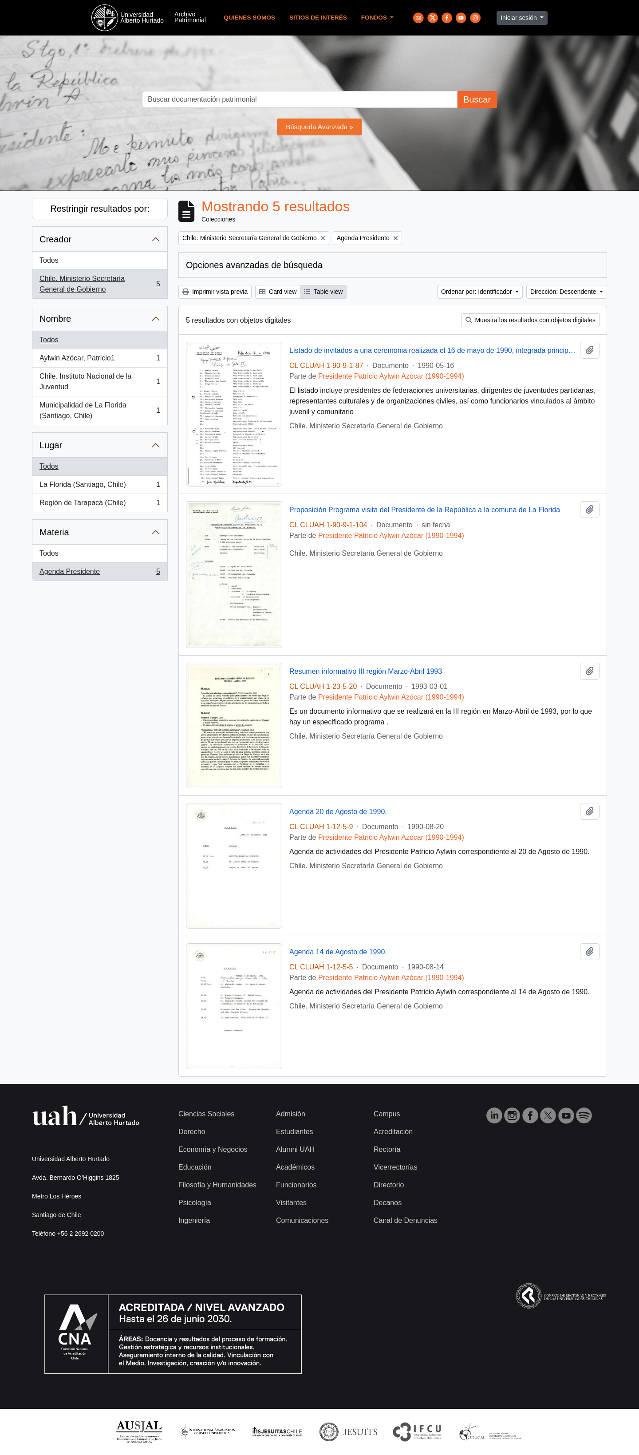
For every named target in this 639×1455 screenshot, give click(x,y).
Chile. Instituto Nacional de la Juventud (99, 381)
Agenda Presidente (99, 573)
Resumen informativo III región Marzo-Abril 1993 (365, 671)
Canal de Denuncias (406, 1220)
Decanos (388, 1202)
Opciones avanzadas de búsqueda (254, 265)
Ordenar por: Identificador (477, 291)
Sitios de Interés (318, 17)
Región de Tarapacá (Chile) (99, 505)
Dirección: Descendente (564, 291)
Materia (54, 532)
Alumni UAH (295, 1149)
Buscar (477, 99)
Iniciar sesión (520, 17)
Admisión (290, 1114)
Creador (55, 239)
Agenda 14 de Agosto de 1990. (338, 952)
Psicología (194, 1202)
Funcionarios (296, 1185)
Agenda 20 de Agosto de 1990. (338, 811)
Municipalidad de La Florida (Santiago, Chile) (99, 410)
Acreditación (393, 1131)
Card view (277, 291)
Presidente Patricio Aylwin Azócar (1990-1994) (391, 376)
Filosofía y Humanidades (217, 1185)
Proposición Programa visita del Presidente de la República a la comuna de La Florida (424, 510)
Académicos (295, 1167)
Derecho (191, 1131)
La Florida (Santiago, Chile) (99, 486)
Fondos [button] (375, 17)
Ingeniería (194, 1220)
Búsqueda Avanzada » (319, 126)
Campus (387, 1114)
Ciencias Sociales (206, 1114)
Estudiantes (294, 1131)
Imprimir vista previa (215, 291)
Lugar (50, 445)
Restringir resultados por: (99, 209)
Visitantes (291, 1202)
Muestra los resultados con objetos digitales (530, 320)
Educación (195, 1167)
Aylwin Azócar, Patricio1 (99, 360)
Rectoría (387, 1149)
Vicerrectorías (395, 1167)
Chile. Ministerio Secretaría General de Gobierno (99, 284)
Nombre (55, 319)
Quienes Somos (249, 17)
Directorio (389, 1185)
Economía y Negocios (213, 1149)
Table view (323, 291)
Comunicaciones (302, 1220)
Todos (49, 260)
